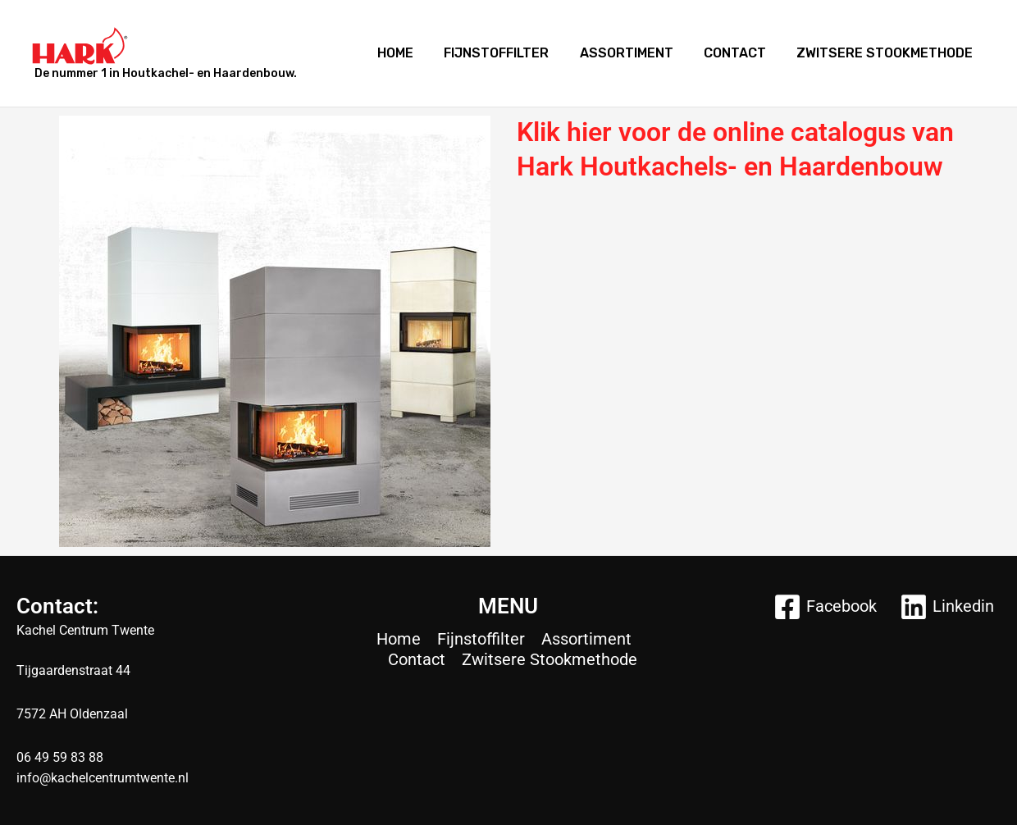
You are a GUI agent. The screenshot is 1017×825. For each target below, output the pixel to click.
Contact (741, 53)
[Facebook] (825, 607)
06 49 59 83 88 (59, 757)
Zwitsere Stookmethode (887, 53)
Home (415, 53)
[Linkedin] (947, 607)
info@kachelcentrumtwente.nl (102, 778)
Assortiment (637, 53)
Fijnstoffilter (511, 53)
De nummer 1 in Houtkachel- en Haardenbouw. (165, 73)
